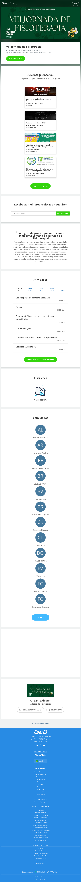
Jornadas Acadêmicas (40, 792)
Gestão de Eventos (40, 821)
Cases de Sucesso (40, 852)
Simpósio (40, 785)
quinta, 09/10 (52, 289)
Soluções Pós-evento (40, 823)
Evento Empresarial (40, 772)
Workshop (40, 790)
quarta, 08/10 (41, 289)
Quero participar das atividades (40, 360)
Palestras (40, 797)
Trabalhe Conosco (40, 878)
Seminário (40, 787)
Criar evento (40, 849)
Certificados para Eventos (40, 838)
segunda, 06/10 (19, 289)
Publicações (40, 811)
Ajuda (40, 867)
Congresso (40, 782)
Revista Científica (40, 813)
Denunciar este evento (40, 724)
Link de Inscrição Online (40, 833)
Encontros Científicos (40, 800)
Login (13, 3)
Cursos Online (40, 795)
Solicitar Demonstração (40, 854)
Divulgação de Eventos (41, 816)
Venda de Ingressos (40, 818)
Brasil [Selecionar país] (40, 761)
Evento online (40, 777)
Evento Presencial (40, 774)
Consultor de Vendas (40, 857)
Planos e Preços (41, 859)
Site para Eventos (40, 836)
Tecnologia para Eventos (40, 828)
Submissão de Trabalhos (40, 826)
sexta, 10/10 (63, 289)
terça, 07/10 (30, 289)
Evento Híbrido (40, 779)
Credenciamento (40, 841)
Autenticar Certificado (40, 862)
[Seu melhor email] (33, 213)
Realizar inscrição (15, 58)
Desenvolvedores (40, 864)
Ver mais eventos (40, 186)
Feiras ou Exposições (40, 802)
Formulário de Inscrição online (40, 831)
